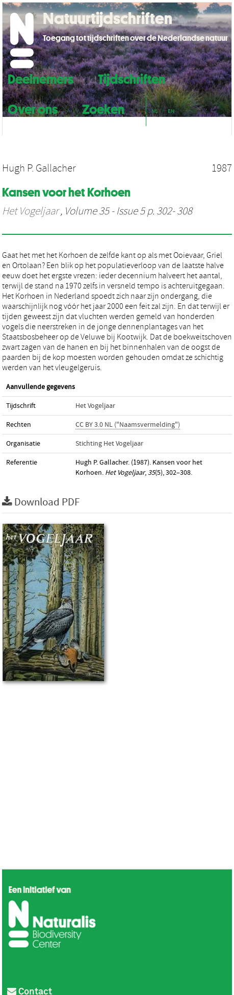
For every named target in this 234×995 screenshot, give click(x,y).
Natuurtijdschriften (107, 18)
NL (154, 111)
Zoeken (103, 108)
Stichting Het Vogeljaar (109, 444)
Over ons (33, 108)
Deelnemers (40, 77)
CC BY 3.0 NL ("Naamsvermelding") (127, 425)
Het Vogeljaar (30, 211)
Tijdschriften (131, 77)
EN (171, 111)
